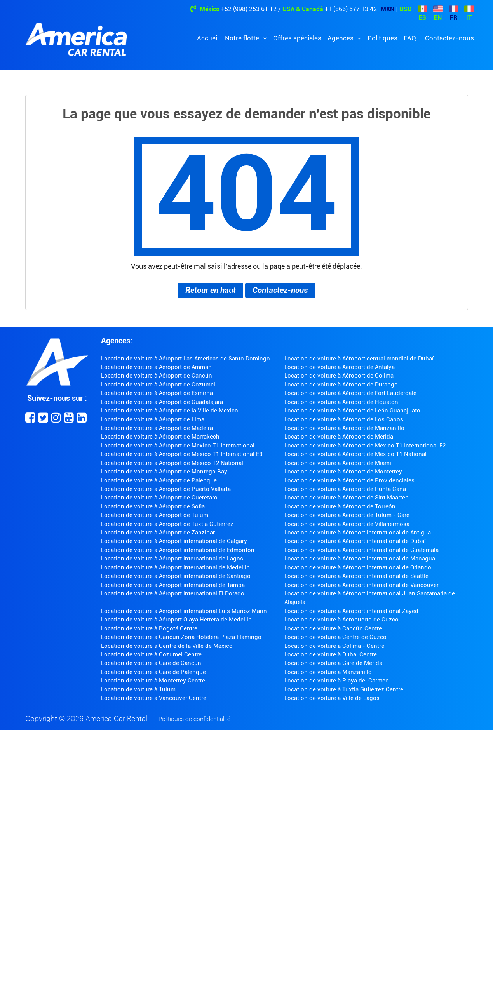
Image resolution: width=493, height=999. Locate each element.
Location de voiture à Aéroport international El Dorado (172, 593)
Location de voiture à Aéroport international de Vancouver (361, 584)
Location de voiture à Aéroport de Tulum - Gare (346, 515)
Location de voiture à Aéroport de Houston (341, 402)
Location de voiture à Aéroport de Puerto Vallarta (166, 489)
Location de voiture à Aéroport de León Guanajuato (352, 410)
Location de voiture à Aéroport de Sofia (153, 506)
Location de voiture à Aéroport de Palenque (159, 480)
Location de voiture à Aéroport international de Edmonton (177, 549)
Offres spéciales (297, 38)
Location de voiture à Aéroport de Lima (152, 419)
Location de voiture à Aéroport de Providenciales (349, 480)
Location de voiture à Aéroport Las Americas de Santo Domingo (185, 358)
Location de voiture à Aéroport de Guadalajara (162, 402)
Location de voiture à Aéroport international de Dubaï (355, 541)
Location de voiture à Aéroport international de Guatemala (361, 549)
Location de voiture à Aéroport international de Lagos (172, 558)
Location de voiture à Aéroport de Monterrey (343, 471)
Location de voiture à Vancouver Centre (153, 697)
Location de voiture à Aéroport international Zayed (351, 610)
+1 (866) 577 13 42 (351, 9)
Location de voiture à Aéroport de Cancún (156, 375)
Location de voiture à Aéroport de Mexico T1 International (177, 445)
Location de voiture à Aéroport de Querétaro (159, 497)
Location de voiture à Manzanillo (328, 671)
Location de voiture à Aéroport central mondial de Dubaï (359, 358)
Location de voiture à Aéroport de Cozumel (158, 384)
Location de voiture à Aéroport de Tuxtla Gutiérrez (167, 523)
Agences (341, 38)
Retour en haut (210, 290)
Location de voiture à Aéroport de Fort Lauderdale (350, 393)
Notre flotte (243, 38)
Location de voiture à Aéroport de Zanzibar (158, 532)
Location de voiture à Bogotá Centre (149, 628)
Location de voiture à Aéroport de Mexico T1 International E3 (181, 454)
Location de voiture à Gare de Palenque (153, 671)
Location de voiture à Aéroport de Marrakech (160, 436)
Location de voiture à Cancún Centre (333, 628)
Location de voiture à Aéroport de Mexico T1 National (355, 454)
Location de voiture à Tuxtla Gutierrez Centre (343, 689)
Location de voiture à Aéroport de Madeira (157, 428)
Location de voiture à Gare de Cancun (151, 663)
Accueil (208, 38)
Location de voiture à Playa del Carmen (336, 680)
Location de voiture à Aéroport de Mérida (338, 436)
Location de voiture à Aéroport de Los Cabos (343, 419)
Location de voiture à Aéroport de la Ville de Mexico (169, 410)
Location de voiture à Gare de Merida (333, 663)
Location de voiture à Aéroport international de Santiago (176, 576)
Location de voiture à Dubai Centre (330, 654)
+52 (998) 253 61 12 (249, 9)
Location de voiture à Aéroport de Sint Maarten (346, 497)
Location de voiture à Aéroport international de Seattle (356, 576)
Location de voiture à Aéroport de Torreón (339, 506)
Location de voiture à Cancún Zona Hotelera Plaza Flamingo (181, 637)
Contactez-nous (449, 38)
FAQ (410, 38)
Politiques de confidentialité (194, 719)
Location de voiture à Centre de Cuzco (335, 637)
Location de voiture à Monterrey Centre (153, 680)
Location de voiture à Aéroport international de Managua (359, 558)
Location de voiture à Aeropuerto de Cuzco (341, 619)
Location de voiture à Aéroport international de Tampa (173, 584)
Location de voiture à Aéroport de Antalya (339, 367)
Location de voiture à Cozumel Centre (151, 654)
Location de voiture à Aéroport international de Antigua (357, 532)
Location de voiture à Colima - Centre (334, 645)
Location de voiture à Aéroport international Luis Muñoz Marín (184, 610)
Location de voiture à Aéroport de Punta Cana (345, 489)
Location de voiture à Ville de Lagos (332, 697)
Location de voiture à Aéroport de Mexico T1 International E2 (365, 445)
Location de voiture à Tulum (138, 689)
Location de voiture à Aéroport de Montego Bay (164, 471)
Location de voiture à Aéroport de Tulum (154, 515)
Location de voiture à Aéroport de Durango (341, 384)
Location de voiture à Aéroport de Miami (337, 462)
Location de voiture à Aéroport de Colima (339, 375)
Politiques (382, 38)
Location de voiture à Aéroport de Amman (156, 367)
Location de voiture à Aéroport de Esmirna (157, 393)
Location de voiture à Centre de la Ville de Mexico (167, 645)
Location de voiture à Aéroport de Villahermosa (346, 523)
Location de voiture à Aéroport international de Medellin (175, 567)
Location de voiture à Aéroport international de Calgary (174, 541)
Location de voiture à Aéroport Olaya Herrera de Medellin (176, 619)
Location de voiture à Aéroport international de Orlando (357, 567)
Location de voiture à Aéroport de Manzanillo (344, 428)
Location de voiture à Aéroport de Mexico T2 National (172, 462)
